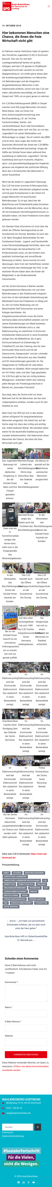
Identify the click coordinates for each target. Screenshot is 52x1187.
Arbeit (6, 873)
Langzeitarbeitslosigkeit (15, 892)
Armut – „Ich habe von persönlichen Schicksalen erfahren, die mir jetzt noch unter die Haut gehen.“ (26, 925)
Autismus (17, 873)
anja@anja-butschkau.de (18, 1113)
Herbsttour (9, 884)
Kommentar (11, 982)
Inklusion (41, 884)
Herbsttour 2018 (25, 884)
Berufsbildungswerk (34, 873)
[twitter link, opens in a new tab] (28, 1182)
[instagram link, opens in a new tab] (23, 1182)
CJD (44, 880)
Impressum (7, 1132)
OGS (5, 903)
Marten (33, 892)
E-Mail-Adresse (13, 1021)
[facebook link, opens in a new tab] (18, 1182)
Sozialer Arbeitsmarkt (21, 903)
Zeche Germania (11, 907)
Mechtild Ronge (11, 895)
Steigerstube (41, 903)
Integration (35, 888)
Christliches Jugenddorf (15, 877)
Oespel (25, 895)
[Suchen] (37, 1127)
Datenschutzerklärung (13, 1136)
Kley (46, 888)
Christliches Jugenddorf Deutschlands (22, 880)
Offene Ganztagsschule (14, 899)
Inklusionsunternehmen (15, 888)
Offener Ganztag (36, 899)
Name (8, 1007)
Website (9, 1036)
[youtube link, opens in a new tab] (33, 1182)
